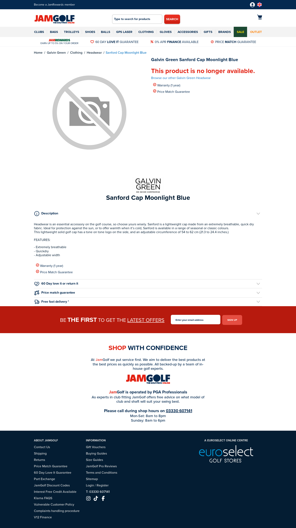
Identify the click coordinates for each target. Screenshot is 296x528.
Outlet (256, 32)
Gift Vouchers (95, 446)
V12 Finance (43, 516)
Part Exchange (44, 478)
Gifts (208, 32)
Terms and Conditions (101, 471)
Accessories (188, 32)
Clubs (39, 32)
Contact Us (42, 446)
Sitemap (92, 478)
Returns (39, 459)
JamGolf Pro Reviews (101, 465)
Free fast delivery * (51, 301)
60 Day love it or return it (56, 283)
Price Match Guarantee (171, 91)
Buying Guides (96, 452)
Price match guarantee (54, 292)
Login (90, 484)
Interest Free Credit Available (55, 490)
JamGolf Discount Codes (52, 484)
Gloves (166, 32)
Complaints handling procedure (57, 510)
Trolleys (71, 32)
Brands (224, 32)
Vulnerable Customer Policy (54, 503)
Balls (105, 32)
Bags (54, 32)
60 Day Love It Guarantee (52, 471)
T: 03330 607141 (98, 490)
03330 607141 (179, 410)
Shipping (40, 452)
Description (46, 213)
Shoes (90, 32)
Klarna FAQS (43, 497)
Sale (240, 32)
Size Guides (94, 459)
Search (172, 19)
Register (103, 484)
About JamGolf (46, 440)
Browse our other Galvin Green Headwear (181, 78)
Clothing (146, 32)
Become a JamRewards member (54, 4)
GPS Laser (124, 32)
